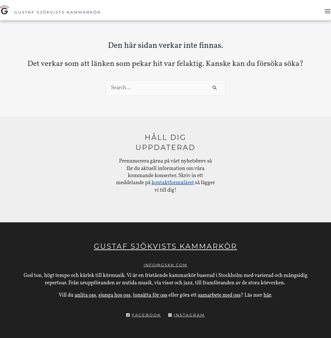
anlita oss (85, 295)
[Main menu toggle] (327, 11)
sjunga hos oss (114, 295)
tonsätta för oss (150, 295)
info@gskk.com (165, 264)
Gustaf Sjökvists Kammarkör (57, 12)
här (267, 295)
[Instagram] (186, 315)
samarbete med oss (219, 295)
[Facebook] (143, 315)
